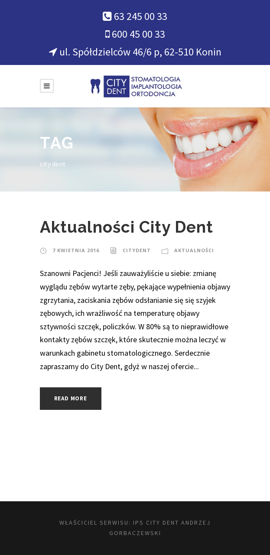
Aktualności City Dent (126, 227)
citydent (137, 250)
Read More (70, 398)
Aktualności (194, 250)
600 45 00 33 (138, 34)
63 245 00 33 (140, 16)
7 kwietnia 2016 (75, 250)
